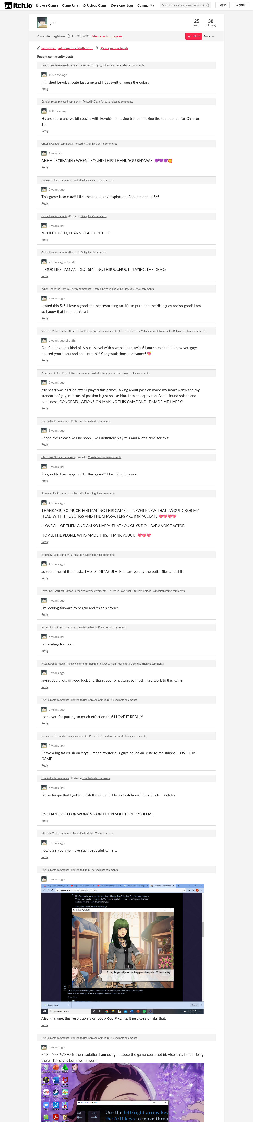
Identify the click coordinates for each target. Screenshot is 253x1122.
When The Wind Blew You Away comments (66, 288)
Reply (44, 89)
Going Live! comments (54, 216)
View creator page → (107, 36)
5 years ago (57, 636)
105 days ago (58, 75)
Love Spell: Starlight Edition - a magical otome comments (73, 591)
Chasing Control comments (57, 143)
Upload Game (95, 5)
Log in (222, 5)
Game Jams (70, 5)
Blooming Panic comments (56, 493)
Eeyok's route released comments (61, 65)
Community (145, 5)
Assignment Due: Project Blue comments (65, 373)
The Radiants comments (55, 421)
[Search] (207, 5)
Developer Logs (122, 5)
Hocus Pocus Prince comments (59, 627)
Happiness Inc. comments (56, 180)
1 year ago (56, 153)
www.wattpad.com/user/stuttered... (67, 48)
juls (85, 869)
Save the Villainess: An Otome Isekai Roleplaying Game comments (79, 331)
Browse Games (47, 5)
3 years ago (57, 430)
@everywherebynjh (114, 48)
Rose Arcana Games (94, 699)
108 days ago (58, 111)
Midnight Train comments (56, 833)
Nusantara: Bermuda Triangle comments (64, 663)
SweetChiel (108, 663)
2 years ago (57, 189)
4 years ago (57, 466)
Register (240, 5)
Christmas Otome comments (58, 457)
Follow (194, 36)
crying (98, 65)
